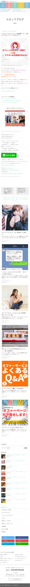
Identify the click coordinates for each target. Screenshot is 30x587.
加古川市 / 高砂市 (19, 554)
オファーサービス (13, 31)
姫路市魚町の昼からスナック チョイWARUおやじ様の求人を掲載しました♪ (22, 191)
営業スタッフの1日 (6, 520)
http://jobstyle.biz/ (9, 168)
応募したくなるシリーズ (7, 523)
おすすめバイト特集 (6, 509)
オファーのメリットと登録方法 (9, 98)
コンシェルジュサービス (6, 281)
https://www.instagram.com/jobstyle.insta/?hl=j (12, 173)
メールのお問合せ (15, 579)
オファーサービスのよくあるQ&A (9, 102)
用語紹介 (4, 531)
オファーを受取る (15, 6)
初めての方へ (3, 6)
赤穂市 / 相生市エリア (5, 560)
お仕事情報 (9, 6)
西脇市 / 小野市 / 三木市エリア (6, 558)
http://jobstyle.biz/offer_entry (8, 90)
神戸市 (1, 556)
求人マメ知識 (5, 529)
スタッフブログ (21, 6)
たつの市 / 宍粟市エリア (20, 558)
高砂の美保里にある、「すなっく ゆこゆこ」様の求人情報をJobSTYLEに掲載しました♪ (8, 191)
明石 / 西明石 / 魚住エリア (20, 556)
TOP (5, 9)
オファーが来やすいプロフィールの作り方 (11, 100)
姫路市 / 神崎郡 (3, 554)
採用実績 (4, 526)
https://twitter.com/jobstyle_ (12, 169)
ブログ (3, 518)
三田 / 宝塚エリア (4, 562)
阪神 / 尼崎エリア (19, 560)
